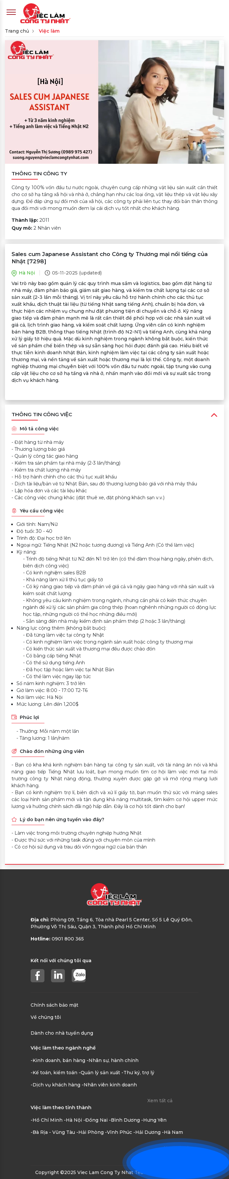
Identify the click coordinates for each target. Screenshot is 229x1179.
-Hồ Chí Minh (47, 1120)
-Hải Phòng (90, 1132)
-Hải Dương (147, 1132)
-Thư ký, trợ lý (137, 1073)
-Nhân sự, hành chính (113, 1060)
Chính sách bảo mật (54, 1005)
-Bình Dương (124, 1120)
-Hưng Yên (153, 1120)
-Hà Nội (73, 1120)
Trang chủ (17, 31)
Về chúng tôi (46, 1017)
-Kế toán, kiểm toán (54, 1073)
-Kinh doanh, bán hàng (58, 1060)
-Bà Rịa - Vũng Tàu (53, 1132)
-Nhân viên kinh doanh (109, 1085)
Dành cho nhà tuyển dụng (62, 1033)
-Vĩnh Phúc (118, 1132)
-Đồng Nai (95, 1120)
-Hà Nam (172, 1132)
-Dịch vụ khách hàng (55, 1085)
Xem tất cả (159, 1101)
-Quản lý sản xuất (99, 1073)
